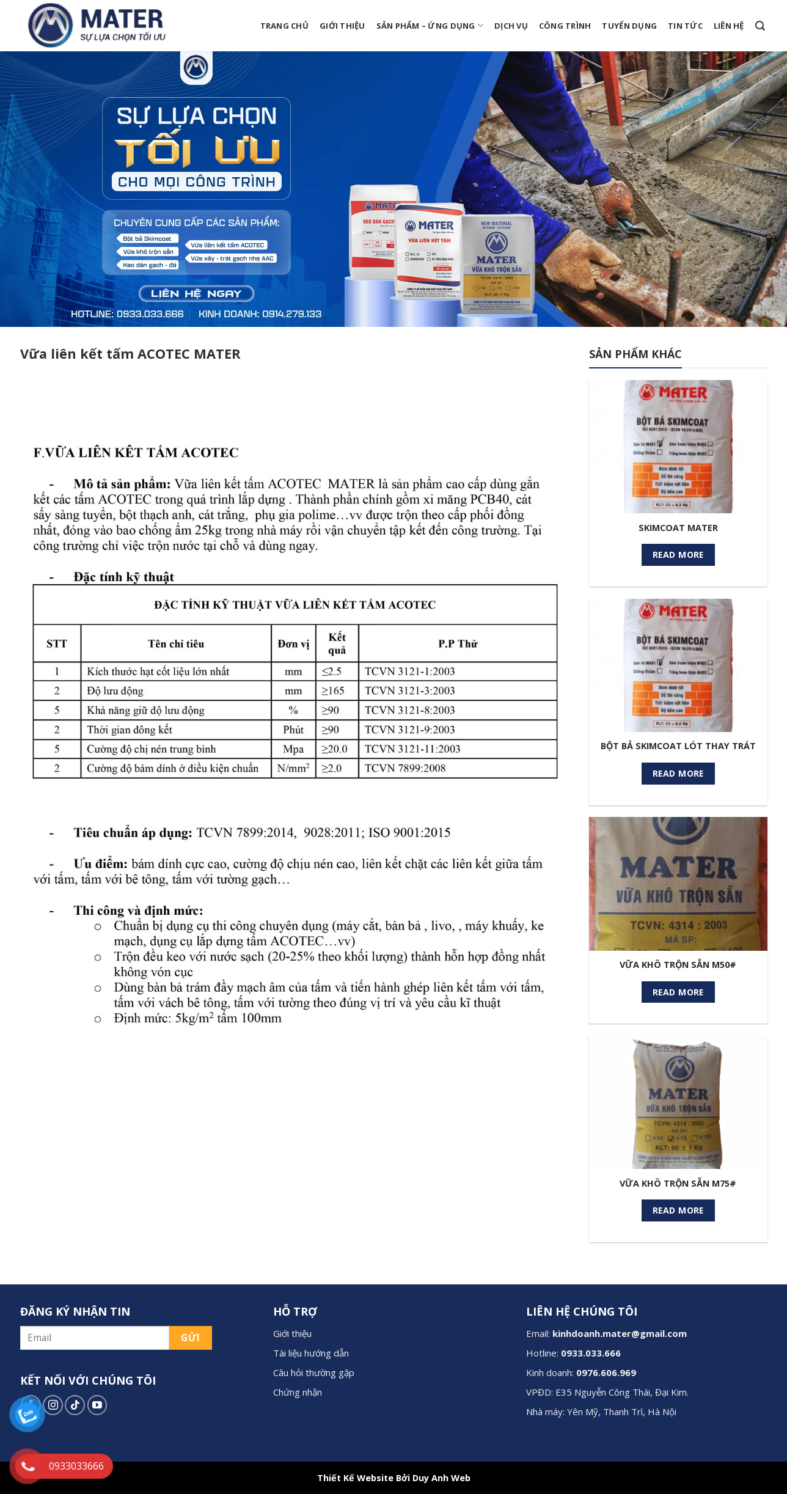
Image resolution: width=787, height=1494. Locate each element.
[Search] (760, 26)
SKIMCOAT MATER (678, 527)
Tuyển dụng (629, 25)
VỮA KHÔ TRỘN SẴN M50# (678, 964)
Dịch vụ (511, 25)
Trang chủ (284, 25)
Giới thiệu (342, 25)
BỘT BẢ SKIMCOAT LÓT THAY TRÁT (678, 746)
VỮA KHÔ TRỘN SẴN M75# (678, 1183)
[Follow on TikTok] (75, 1405)
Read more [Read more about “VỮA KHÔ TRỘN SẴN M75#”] (678, 1210)
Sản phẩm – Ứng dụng (429, 25)
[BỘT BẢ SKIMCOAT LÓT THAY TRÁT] (678, 665)
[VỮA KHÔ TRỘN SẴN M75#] (678, 1102)
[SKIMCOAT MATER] (678, 446)
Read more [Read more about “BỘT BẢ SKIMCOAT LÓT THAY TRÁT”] (678, 773)
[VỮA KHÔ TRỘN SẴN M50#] (678, 883)
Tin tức (685, 25)
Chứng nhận (297, 1392)
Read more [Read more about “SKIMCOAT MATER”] (678, 554)
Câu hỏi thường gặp (313, 1372)
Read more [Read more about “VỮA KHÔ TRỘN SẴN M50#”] (678, 992)
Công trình (565, 25)
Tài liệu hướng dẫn (311, 1353)
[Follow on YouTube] (97, 1405)
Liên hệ (729, 25)
